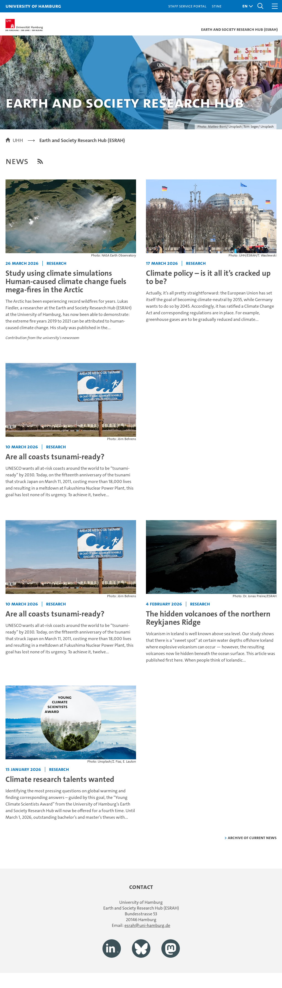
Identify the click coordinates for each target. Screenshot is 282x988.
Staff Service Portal (187, 6)
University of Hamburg (33, 5)
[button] (246, 6)
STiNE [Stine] (216, 6)
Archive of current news (252, 837)
